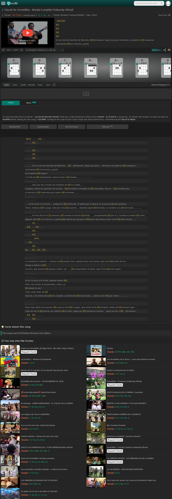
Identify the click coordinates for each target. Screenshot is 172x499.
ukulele (23, 85)
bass (48, 85)
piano (15, 85)
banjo (40, 85)
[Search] (161, 3)
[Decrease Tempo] (3, 50)
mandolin (31, 85)
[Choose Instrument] (54, 85)
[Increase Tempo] (21, 50)
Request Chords (29, 352)
